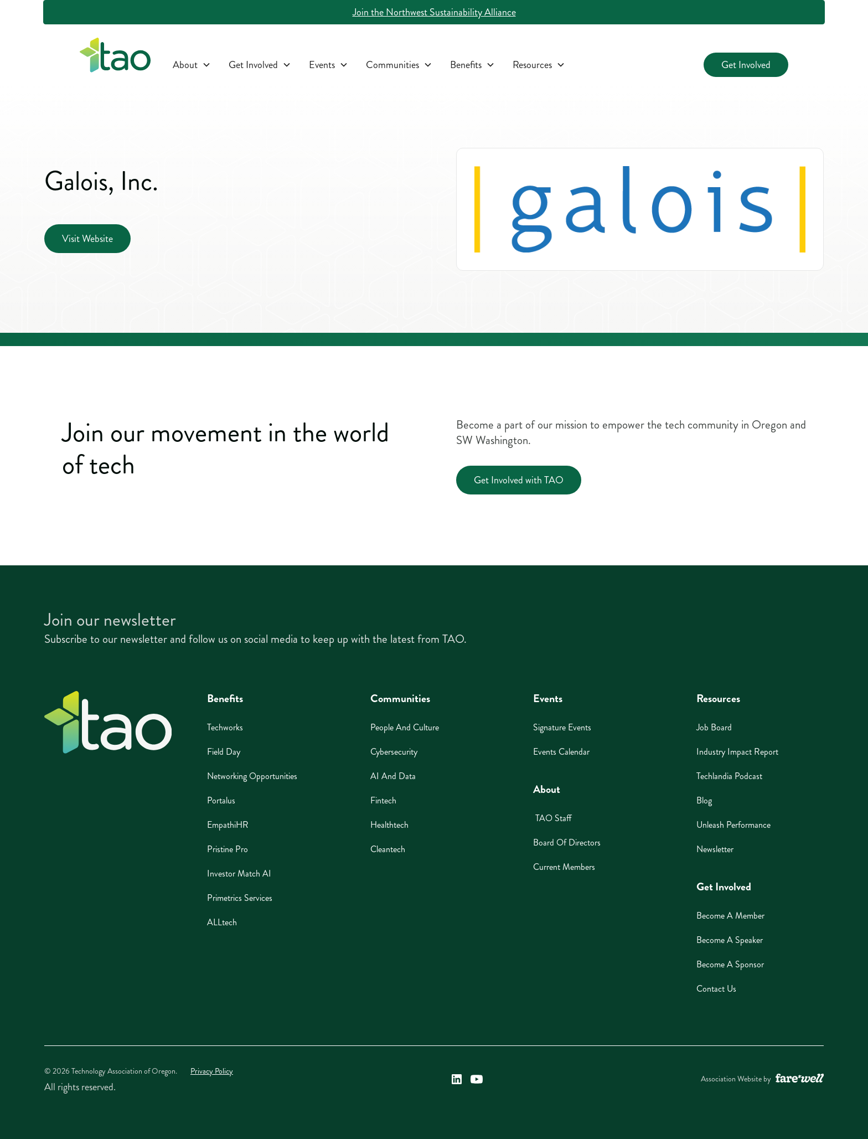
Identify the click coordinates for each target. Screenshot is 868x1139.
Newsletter (714, 849)
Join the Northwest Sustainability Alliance (434, 12)
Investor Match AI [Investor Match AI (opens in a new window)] (239, 873)
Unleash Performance (733, 824)
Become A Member (730, 915)
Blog (704, 800)
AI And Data (393, 776)
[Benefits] (472, 65)
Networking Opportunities (252, 776)
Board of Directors (567, 842)
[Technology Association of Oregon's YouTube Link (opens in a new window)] (476, 1079)
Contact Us (716, 988)
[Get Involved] (260, 65)
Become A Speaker (729, 940)
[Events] (328, 65)
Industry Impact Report (737, 751)
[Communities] (399, 65)
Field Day (223, 751)
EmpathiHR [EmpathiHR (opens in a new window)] (228, 824)
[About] (192, 65)
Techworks (225, 727)
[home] (115, 57)
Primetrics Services (239, 897)
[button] (192, 65)
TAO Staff (552, 818)
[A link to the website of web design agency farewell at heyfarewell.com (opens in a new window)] (800, 1079)
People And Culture (404, 727)
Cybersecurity (393, 751)
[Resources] (539, 65)
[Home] (108, 722)
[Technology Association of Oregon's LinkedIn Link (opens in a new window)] (456, 1079)
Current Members (564, 866)
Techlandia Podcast (729, 776)
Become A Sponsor (730, 964)
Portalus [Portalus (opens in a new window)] (221, 800)
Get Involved (746, 65)
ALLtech (222, 922)
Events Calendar (561, 751)
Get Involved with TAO (519, 480)
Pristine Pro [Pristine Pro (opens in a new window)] (227, 849)
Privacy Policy (211, 1071)
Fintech (383, 800)
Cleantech (387, 849)
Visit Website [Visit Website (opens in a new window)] (87, 238)
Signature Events (562, 727)
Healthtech (389, 824)
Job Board (714, 727)
